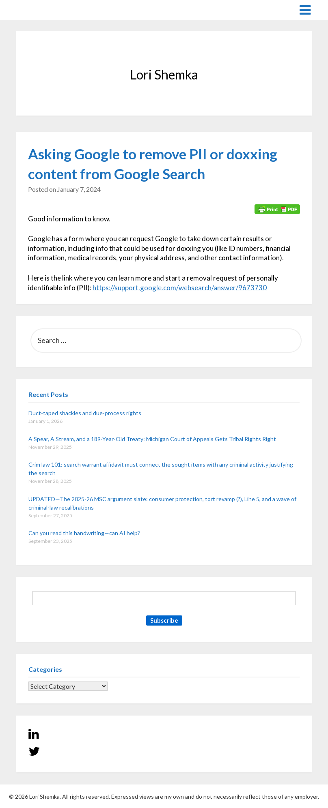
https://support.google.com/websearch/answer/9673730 (180, 287)
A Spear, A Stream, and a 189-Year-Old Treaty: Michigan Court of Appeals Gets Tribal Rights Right (152, 438)
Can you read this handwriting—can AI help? (84, 532)
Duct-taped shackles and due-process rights (84, 412)
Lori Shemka (40, 9)
